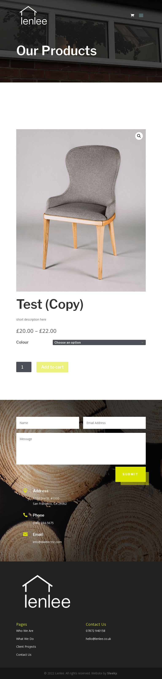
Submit (131, 474)
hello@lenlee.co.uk (98, 639)
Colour (22, 342)
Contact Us (23, 655)
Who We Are (24, 631)
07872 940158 (95, 631)
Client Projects (26, 647)
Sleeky (112, 673)
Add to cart (52, 367)
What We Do (25, 639)
